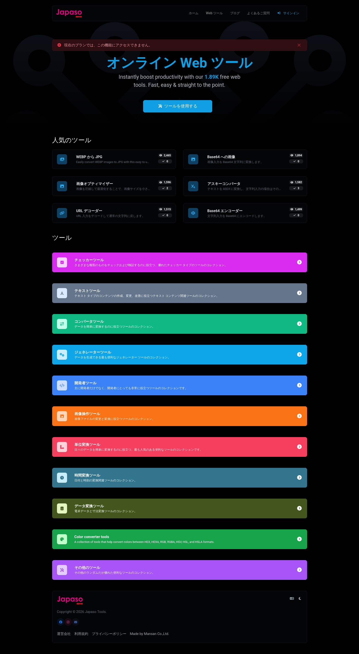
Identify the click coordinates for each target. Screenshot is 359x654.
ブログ (235, 13)
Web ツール (214, 13)
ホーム (193, 13)
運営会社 (64, 634)
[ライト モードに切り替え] (300, 599)
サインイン (288, 13)
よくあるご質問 (258, 13)
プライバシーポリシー (109, 634)
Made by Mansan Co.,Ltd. (149, 634)
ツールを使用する (178, 106)
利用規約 (81, 634)
